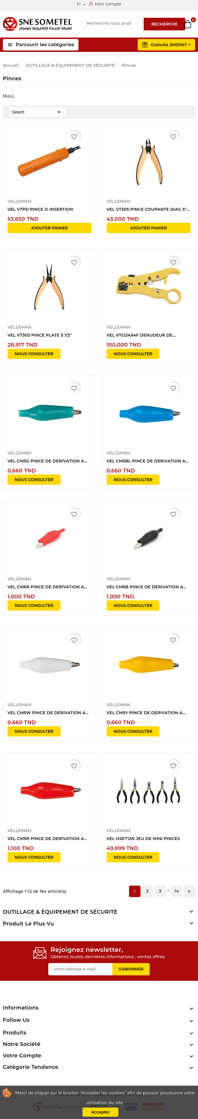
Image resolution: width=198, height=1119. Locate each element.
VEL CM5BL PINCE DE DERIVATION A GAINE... (146, 461)
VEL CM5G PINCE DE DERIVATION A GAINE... (45, 461)
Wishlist (173, 24)
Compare (158, 24)
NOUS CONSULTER (34, 353)
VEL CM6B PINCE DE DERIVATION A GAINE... (145, 587)
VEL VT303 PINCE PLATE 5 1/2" (39, 335)
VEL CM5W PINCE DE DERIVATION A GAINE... (46, 713)
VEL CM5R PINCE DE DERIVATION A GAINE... (45, 839)
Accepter (100, 1112)
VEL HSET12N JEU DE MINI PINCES (143, 838)
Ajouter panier (49, 228)
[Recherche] (113, 23)
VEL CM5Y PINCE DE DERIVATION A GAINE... (145, 713)
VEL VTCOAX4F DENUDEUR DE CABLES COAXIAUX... (140, 335)
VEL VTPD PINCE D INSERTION (40, 209)
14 (176, 891)
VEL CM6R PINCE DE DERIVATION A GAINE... (45, 587)
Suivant (189, 891)
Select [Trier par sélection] (37, 112)
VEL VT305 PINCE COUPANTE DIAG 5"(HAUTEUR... (147, 209)
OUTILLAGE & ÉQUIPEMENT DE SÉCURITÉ (60, 912)
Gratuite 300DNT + (171, 44)
